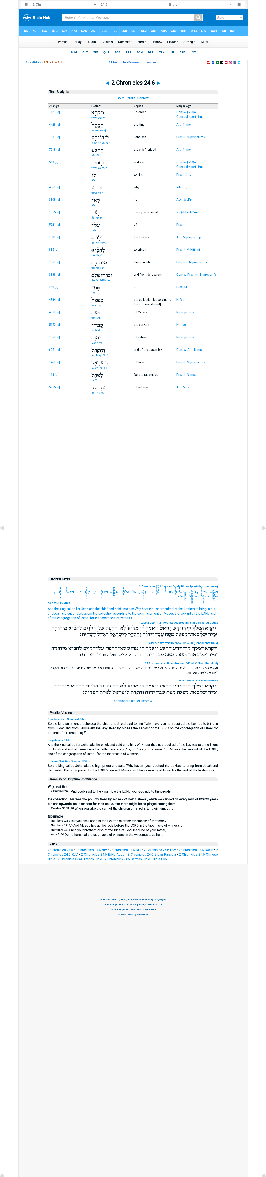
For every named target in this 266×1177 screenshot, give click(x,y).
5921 (52, 225)
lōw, (94, 180)
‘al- (93, 230)
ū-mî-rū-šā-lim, (101, 280)
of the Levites (184, 609)
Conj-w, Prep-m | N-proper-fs (196, 275)
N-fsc (180, 300)
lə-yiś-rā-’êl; (99, 367)
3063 (52, 262)
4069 (52, 187)
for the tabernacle (103, 618)
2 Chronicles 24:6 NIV (91, 850)
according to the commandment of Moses (143, 613)
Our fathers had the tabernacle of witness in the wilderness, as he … (107, 835)
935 (51, 250)
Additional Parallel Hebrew (132, 701)
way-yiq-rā (98, 117)
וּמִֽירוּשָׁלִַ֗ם (90, 592)
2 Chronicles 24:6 (60, 850)
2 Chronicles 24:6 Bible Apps (102, 854)
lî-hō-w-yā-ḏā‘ (100, 142)
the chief (101, 609)
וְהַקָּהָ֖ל (205, 596)
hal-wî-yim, (98, 242)
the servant (183, 613)
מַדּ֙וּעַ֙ (159, 592)
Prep (179, 225)
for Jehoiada (85, 609)
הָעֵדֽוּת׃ (174, 596)
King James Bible (59, 740)
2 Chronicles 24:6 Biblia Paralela (152, 854)
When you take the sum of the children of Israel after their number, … (112, 808)
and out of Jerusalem (76, 613)
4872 (52, 312)
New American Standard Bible (67, 719)
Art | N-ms (183, 124)
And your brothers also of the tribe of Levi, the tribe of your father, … (110, 830)
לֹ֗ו (165, 592)
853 (51, 287)
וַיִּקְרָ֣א (214, 592)
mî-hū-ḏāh (98, 267)
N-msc (181, 325)
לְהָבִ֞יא (114, 592)
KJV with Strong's (59, 602)
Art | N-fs (182, 387)
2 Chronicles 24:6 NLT (125, 850)
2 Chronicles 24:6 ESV (160, 850)
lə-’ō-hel (96, 380)
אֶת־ (79, 592)
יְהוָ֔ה (214, 596)
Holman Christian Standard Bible (69, 761)
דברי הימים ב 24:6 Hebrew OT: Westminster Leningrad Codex (179, 622)
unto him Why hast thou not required (148, 609)
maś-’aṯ (96, 305)
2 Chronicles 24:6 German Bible (127, 859)
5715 (52, 387)
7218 (52, 150)
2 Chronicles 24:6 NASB (196, 850)
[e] (58, 112)
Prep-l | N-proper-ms (190, 137)
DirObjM (181, 287)
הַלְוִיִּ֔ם (125, 592)
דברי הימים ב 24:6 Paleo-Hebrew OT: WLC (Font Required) (181, 663)
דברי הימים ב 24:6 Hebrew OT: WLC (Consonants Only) (183, 643)
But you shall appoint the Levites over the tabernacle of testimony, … (110, 821)
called (70, 609)
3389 (52, 275)
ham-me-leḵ (99, 130)
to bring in (203, 609)
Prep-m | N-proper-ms (191, 262)
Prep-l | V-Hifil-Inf (188, 250)
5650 (52, 325)
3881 (52, 237)
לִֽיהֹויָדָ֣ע (193, 592)
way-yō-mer (99, 167)
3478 (52, 362)
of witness (124, 618)
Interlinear (210, 586)
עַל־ (133, 592)
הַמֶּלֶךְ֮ (204, 592)
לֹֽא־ (151, 592)
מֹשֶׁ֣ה (61, 592)
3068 (52, 337)
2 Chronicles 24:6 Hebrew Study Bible (163, 586)
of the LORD (200, 613)
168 (51, 375)
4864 (52, 300)
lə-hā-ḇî (96, 255)
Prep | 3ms (183, 175)
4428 (52, 124)
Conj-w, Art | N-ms (189, 350)
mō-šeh (96, 317)
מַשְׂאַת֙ (70, 592)
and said (115, 609)
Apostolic (195, 586)
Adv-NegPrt (184, 200)
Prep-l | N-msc (186, 375)
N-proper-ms (185, 312)
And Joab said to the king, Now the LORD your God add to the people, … (112, 791)
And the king (57, 609)
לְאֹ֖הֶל (184, 596)
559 (51, 162)
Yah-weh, (97, 342)
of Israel (83, 618)
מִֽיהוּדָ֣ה (103, 592)
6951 (52, 350)
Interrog (181, 187)
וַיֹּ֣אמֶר (172, 592)
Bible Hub (160, 859)
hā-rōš (95, 155)
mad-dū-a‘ (97, 192)
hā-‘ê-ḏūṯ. (97, 392)
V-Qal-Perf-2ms (187, 212)
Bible (28, 62)
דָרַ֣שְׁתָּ (142, 592)
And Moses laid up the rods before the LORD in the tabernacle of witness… (116, 826)
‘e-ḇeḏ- (96, 330)
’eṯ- (93, 292)
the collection (102, 613)
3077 (52, 137)
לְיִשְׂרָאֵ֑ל (194, 596)
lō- (93, 205)
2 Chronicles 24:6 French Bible (80, 859)
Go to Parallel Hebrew (133, 98)
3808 (52, 200)
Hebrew (37, 62)
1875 (52, 212)
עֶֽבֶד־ (52, 592)
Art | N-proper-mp (188, 237)
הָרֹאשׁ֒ (182, 592)
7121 (52, 112)
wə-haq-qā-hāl (100, 355)
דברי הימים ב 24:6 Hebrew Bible (198, 680)
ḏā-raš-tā (96, 217)
